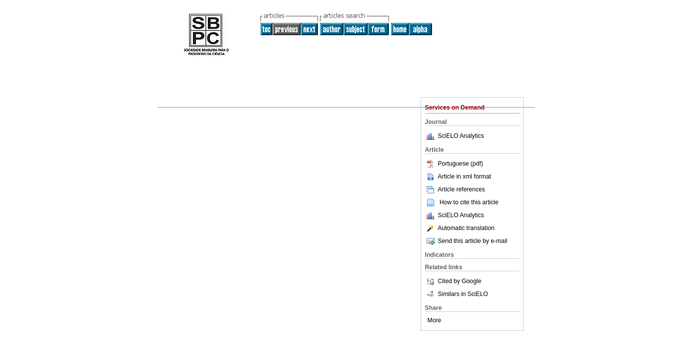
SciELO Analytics (461, 135)
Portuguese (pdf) (454, 163)
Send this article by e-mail (466, 241)
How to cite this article (469, 202)
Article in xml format (458, 176)
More (434, 320)
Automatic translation (460, 228)
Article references (455, 189)
